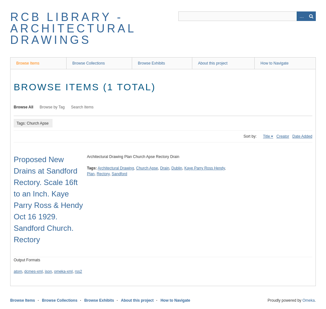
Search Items (82, 107)
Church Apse (147, 168)
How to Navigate (274, 63)
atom (18, 271)
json (48, 271)
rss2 (78, 271)
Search (311, 16)
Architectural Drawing (116, 168)
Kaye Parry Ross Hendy (204, 168)
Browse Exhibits (151, 63)
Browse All (23, 107)
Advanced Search (301, 16)
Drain (164, 168)
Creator (282, 136)
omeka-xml (63, 271)
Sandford (119, 174)
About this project (213, 63)
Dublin (176, 168)
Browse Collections (88, 63)
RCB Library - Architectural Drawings (73, 28)
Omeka (308, 300)
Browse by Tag (52, 107)
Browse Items (27, 63)
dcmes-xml (33, 271)
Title (266, 136)
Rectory (103, 174)
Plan (91, 174)
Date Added (302, 136)
